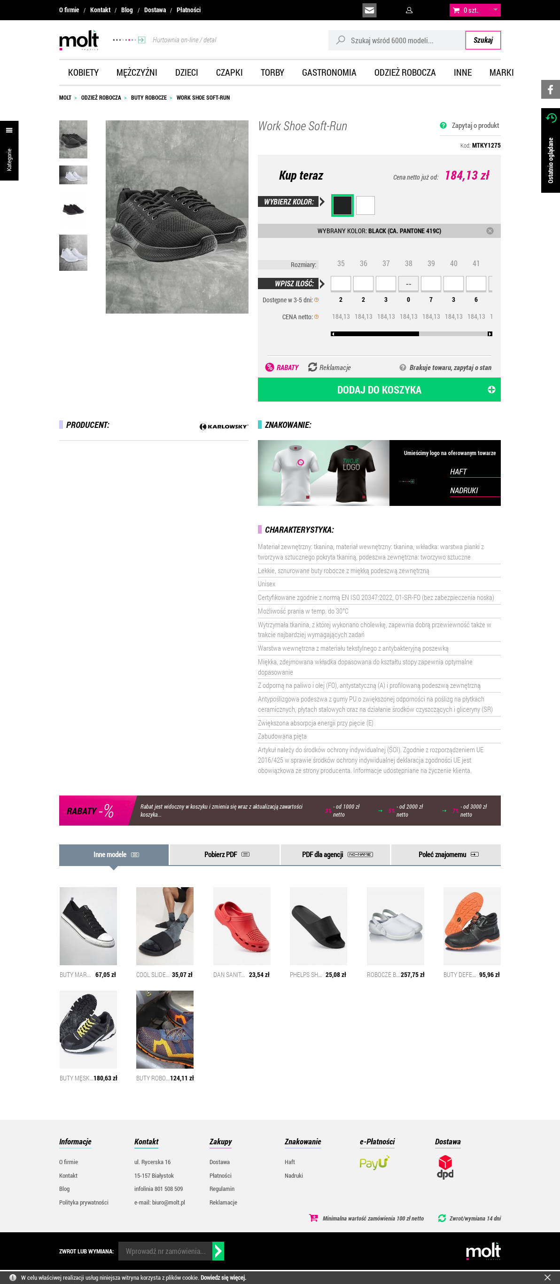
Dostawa (155, 10)
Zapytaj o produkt (475, 125)
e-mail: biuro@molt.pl (159, 1202)
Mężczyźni (137, 72)
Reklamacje (223, 1202)
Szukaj (483, 40)
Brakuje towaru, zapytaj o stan (450, 367)
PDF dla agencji (322, 854)
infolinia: (391, 10)
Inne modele (109, 854)
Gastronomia (329, 72)
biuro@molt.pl (369, 10)
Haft (290, 1162)
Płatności (189, 10)
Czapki (229, 72)
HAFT (458, 471)
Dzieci (186, 72)
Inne (463, 72)
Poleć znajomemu (442, 854)
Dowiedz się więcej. (223, 1277)
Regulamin (222, 1188)
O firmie (69, 10)
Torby (272, 72)
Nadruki (294, 1175)
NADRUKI (464, 490)
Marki (502, 72)
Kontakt (100, 10)
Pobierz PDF (220, 854)
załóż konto (433, 10)
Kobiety (83, 72)
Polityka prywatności (84, 1202)
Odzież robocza (405, 72)
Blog (127, 10)
